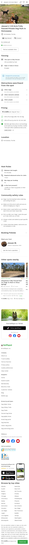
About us (4, 355)
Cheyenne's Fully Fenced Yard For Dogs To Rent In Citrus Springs (11, 282)
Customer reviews (6, 389)
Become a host (5, 386)
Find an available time (10, 49)
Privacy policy (5, 365)
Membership (5, 383)
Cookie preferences (7, 368)
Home (3, 377)
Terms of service (6, 362)
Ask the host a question (10, 250)
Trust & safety (5, 358)
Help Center (4, 371)
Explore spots (5, 380)
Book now (23, 542)
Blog (2, 392)
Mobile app (4, 396)
